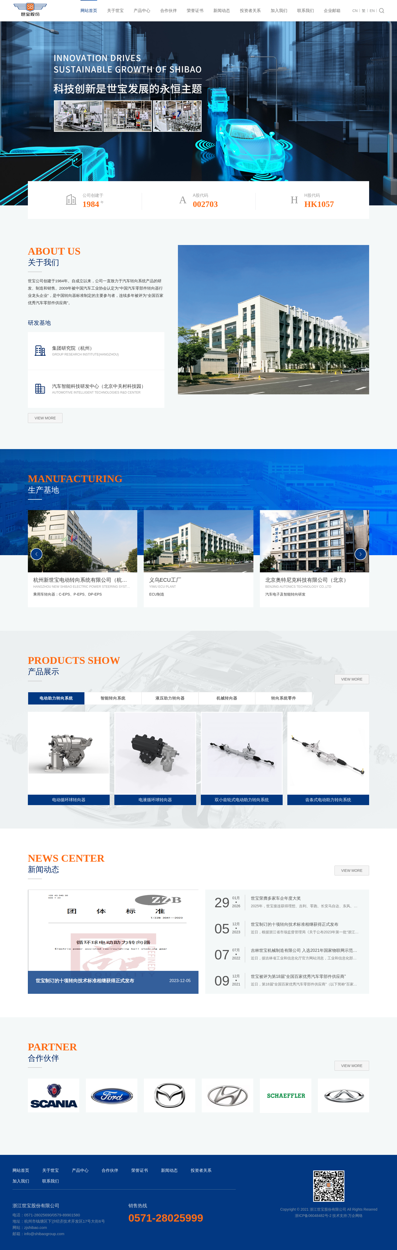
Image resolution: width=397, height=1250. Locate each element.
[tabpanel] (198, 113)
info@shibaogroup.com (44, 1233)
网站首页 (88, 10)
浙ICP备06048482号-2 (313, 1216)
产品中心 (142, 10)
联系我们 (305, 10)
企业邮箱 (332, 10)
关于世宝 (115, 10)
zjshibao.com (35, 1227)
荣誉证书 (195, 10)
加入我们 (279, 10)
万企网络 (355, 1216)
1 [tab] (377, 107)
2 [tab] (377, 116)
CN (355, 11)
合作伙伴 (168, 10)
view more (45, 418)
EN (372, 11)
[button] (361, 554)
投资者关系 (250, 10)
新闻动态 (221, 10)
